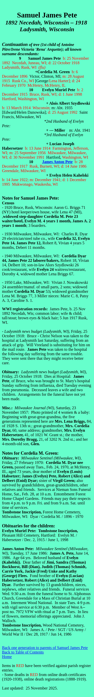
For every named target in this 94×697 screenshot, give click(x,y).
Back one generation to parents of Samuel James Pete (45, 648)
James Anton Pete (57, 162)
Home (7, 657)
